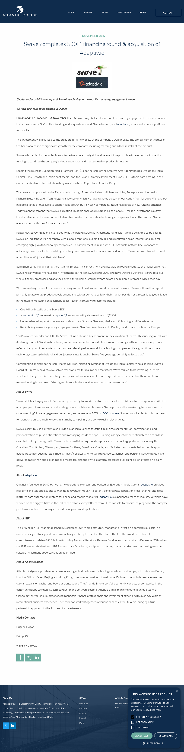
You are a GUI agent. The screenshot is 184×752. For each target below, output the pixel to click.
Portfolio (124, 12)
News (142, 12)
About (88, 12)
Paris (81, 723)
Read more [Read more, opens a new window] (155, 709)
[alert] (154, 717)
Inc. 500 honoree (108, 413)
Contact (168, 12)
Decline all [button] (166, 735)
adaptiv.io (123, 124)
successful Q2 (31, 315)
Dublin (82, 713)
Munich (82, 718)
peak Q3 (62, 315)
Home (71, 12)
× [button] (176, 691)
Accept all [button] (141, 735)
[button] (154, 743)
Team (105, 12)
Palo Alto (83, 703)
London (83, 708)
